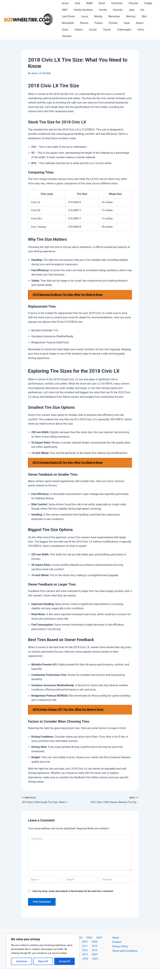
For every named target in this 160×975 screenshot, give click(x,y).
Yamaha (137, 29)
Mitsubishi (67, 23)
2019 (97, 944)
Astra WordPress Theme (110, 966)
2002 (79, 931)
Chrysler (128, 3)
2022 (81, 948)
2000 (62, 931)
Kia (138, 9)
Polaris (96, 23)
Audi (76, 3)
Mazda (96, 16)
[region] (43, 951)
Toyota (92, 29)
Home (115, 931)
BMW (87, 3)
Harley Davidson (81, 9)
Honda (101, 9)
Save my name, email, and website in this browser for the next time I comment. (72, 884)
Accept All (64, 961)
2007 (80, 935)
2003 (88, 931)
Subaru (65, 29)
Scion (147, 23)
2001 (71, 931)
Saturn (135, 23)
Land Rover (68, 16)
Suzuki (79, 29)
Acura (64, 3)
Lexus (83, 16)
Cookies (117, 935)
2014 (97, 940)
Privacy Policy (120, 940)
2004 (96, 931)
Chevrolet (112, 3)
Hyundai (114, 9)
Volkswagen (108, 29)
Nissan (83, 23)
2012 (80, 940)
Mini (139, 16)
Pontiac (110, 23)
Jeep (127, 9)
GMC (64, 9)
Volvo (124, 29)
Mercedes (111, 16)
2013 (89, 940)
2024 (98, 948)
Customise (21, 961)
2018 (89, 944)
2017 (80, 944)
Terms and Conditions (125, 944)
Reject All (43, 961)
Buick (99, 3)
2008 (89, 935)
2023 (89, 948)
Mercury (127, 16)
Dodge (142, 3)
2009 (97, 935)
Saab (123, 23)
